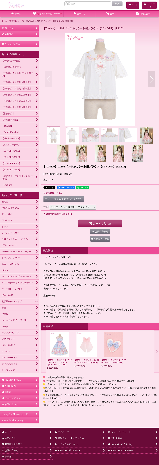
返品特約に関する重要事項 (57, 214)
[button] (48, 79)
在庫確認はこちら (53, 193)
